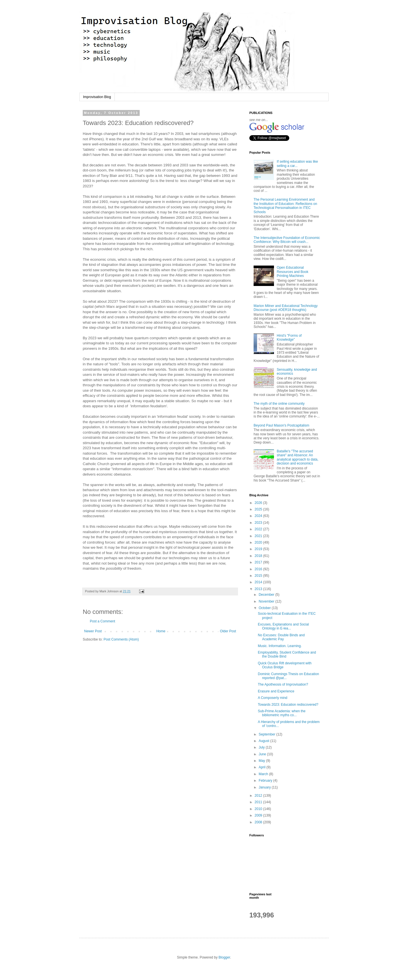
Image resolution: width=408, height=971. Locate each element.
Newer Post (93, 631)
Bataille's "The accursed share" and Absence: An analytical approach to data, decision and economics (297, 457)
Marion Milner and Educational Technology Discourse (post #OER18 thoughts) (286, 308)
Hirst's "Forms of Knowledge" (289, 338)
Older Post (228, 631)
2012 (259, 796)
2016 (259, 569)
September (267, 734)
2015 (259, 576)
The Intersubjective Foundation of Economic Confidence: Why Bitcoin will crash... (287, 240)
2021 (259, 536)
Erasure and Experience (276, 691)
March (264, 774)
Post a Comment (102, 621)
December (267, 595)
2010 (259, 809)
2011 (259, 802)
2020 (259, 542)
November (267, 601)
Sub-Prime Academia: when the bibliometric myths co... (281, 713)
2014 (259, 582)
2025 (259, 509)
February (266, 781)
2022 (259, 529)
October (265, 608)
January (265, 787)
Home (160, 631)
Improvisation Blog (97, 97)
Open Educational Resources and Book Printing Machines (292, 272)
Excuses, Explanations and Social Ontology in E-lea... (283, 626)
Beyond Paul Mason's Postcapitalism (281, 425)
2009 (259, 815)
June (263, 754)
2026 (259, 503)
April (262, 767)
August (264, 741)
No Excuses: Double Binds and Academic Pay (281, 637)
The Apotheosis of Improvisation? (283, 684)
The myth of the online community (279, 404)
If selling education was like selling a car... (297, 164)
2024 (259, 516)
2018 (259, 556)
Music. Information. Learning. (280, 646)
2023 (259, 523)
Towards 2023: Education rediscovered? (288, 705)
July (262, 747)
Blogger (224, 957)
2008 (259, 822)
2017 (259, 562)
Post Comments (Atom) (121, 639)
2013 (259, 589)
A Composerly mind (272, 698)
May (262, 761)
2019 (259, 549)
